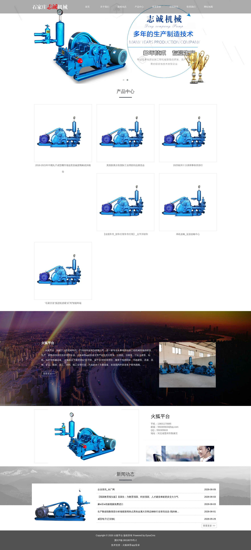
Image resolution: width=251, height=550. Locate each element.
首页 (87, 6)
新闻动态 (121, 6)
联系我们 (191, 6)
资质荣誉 (156, 6)
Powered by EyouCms (143, 535)
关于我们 (104, 6)
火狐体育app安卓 (131, 545)
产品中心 (139, 6)
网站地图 (208, 6)
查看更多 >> (209, 525)
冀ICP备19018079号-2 (125, 540)
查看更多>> (49, 373)
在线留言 (173, 6)
